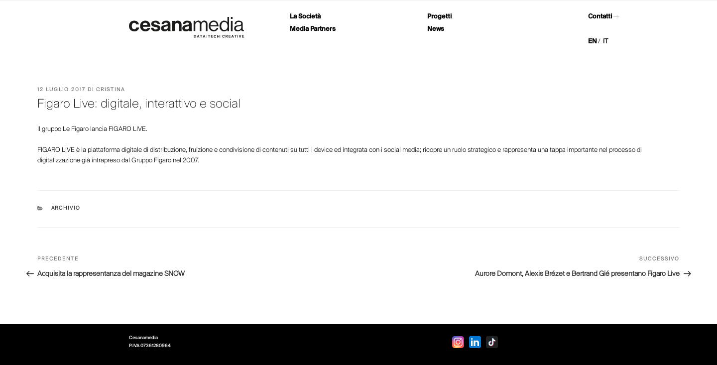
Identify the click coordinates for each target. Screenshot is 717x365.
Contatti (600, 16)
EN (592, 41)
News (435, 29)
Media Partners (313, 29)
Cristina (110, 90)
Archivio (66, 208)
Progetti (439, 16)
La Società (305, 16)
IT (605, 41)
